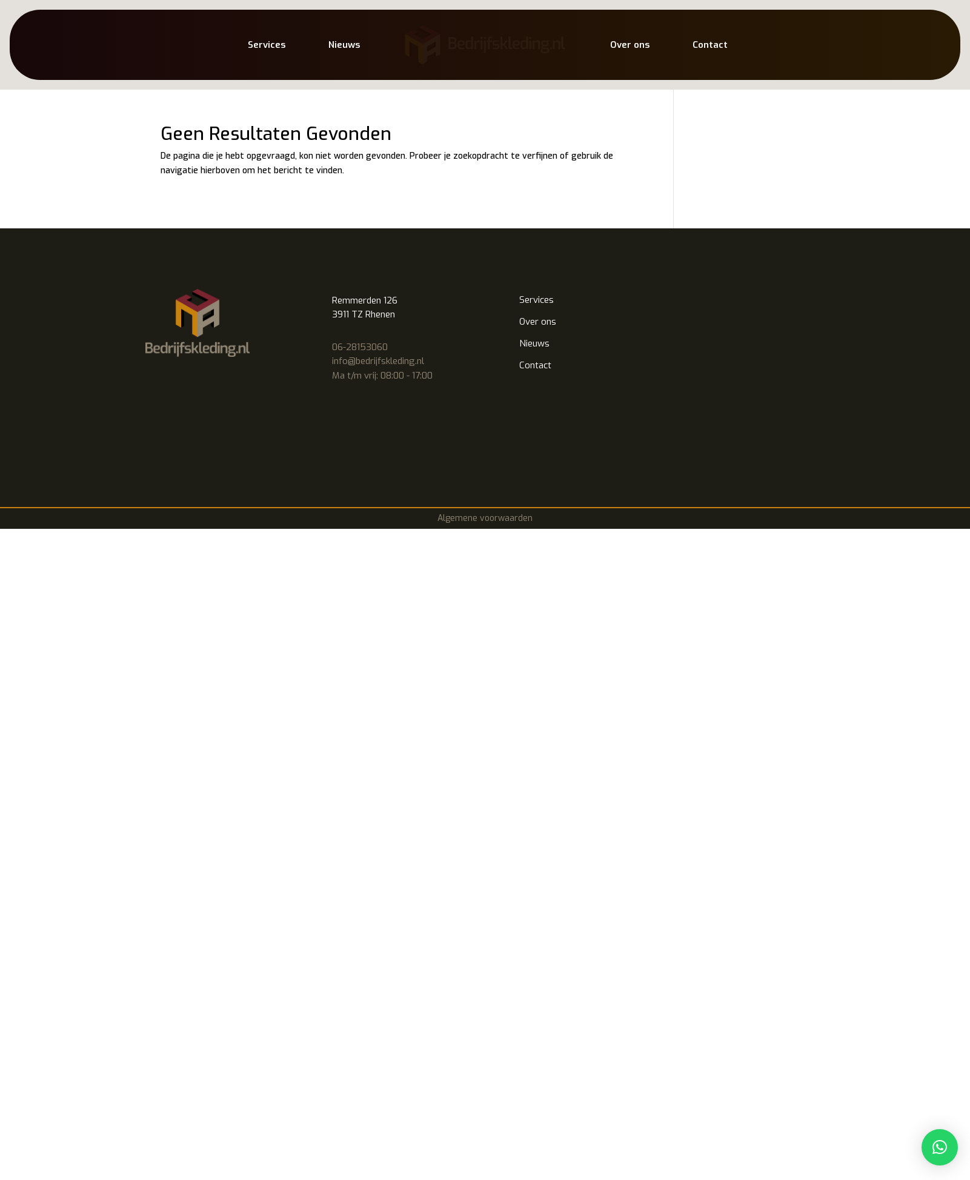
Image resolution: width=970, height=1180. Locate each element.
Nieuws (344, 45)
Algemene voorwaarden (485, 518)
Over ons (629, 45)
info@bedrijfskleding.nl (378, 361)
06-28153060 (360, 347)
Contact (710, 45)
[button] (940, 1147)
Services (266, 45)
